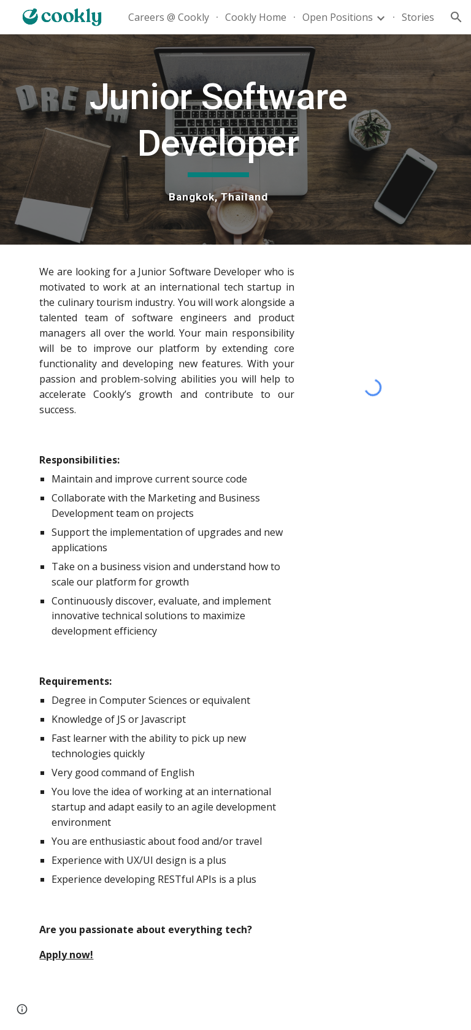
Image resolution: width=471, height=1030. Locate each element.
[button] (456, 17)
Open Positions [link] (337, 17)
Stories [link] (418, 17)
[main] (218, 139)
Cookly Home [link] (255, 17)
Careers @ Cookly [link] (168, 17)
